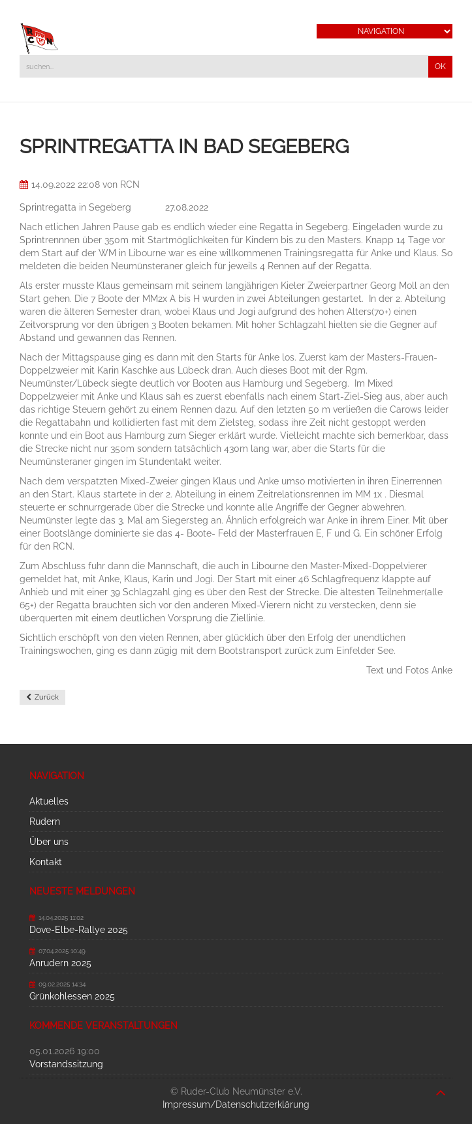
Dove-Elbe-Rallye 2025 (78, 929)
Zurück (47, 697)
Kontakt (45, 862)
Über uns (49, 841)
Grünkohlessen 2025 (72, 996)
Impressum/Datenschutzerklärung (236, 1104)
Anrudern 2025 (60, 963)
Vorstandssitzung (66, 1064)
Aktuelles (49, 801)
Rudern (44, 821)
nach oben (440, 1086)
